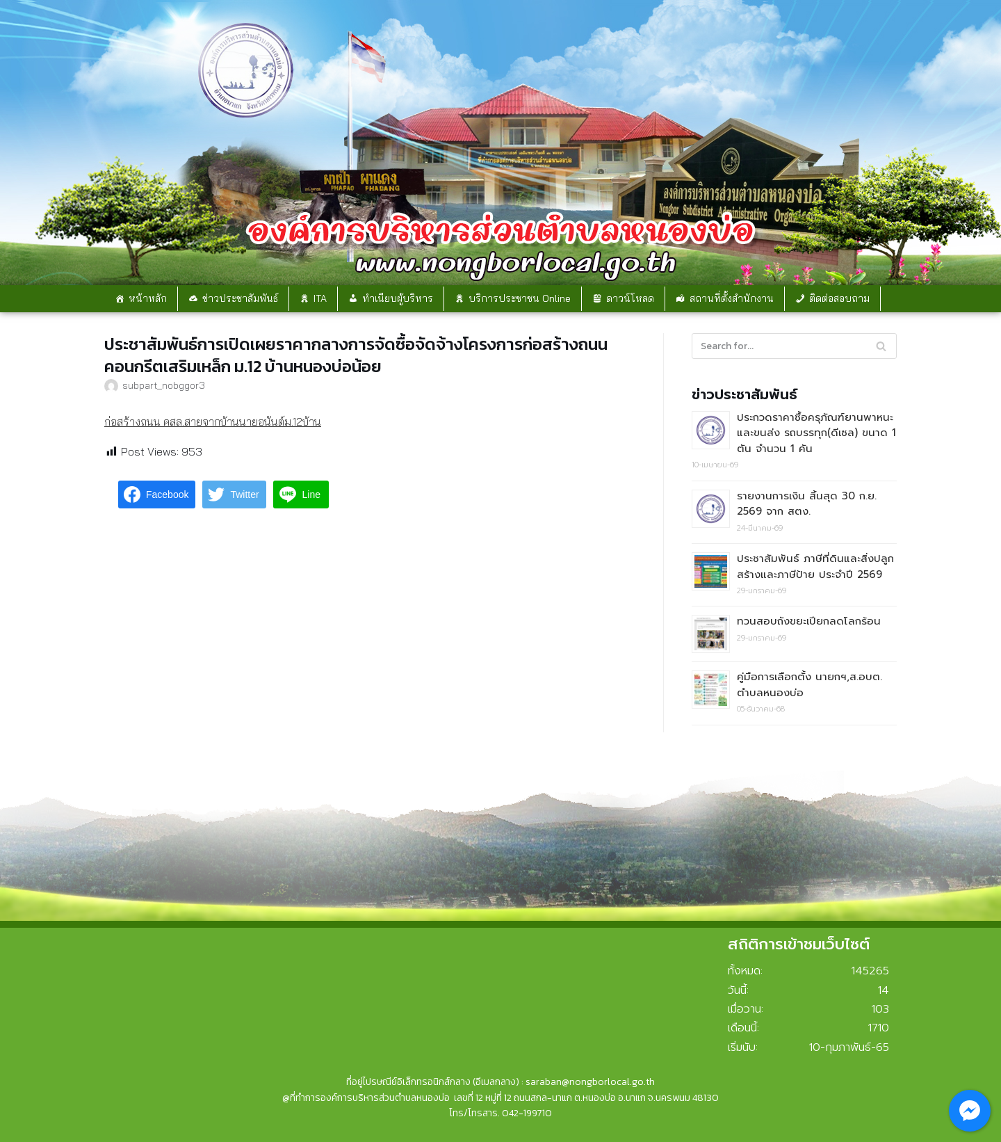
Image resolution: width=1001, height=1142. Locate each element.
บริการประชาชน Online (520, 298)
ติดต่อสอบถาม (839, 298)
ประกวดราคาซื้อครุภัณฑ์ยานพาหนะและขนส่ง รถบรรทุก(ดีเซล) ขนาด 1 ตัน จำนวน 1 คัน (816, 433)
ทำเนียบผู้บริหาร (397, 298)
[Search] (794, 346)
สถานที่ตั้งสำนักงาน (732, 298)
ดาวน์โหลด (630, 298)
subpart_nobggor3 (163, 385)
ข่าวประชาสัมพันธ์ (240, 298)
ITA (320, 298)
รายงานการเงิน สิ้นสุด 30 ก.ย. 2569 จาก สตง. (807, 504)
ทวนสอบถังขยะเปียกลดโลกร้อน (809, 621)
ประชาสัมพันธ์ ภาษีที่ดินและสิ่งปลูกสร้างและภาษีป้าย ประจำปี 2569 (815, 566)
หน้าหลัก (148, 298)
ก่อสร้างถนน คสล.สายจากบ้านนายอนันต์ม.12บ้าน (212, 421)
